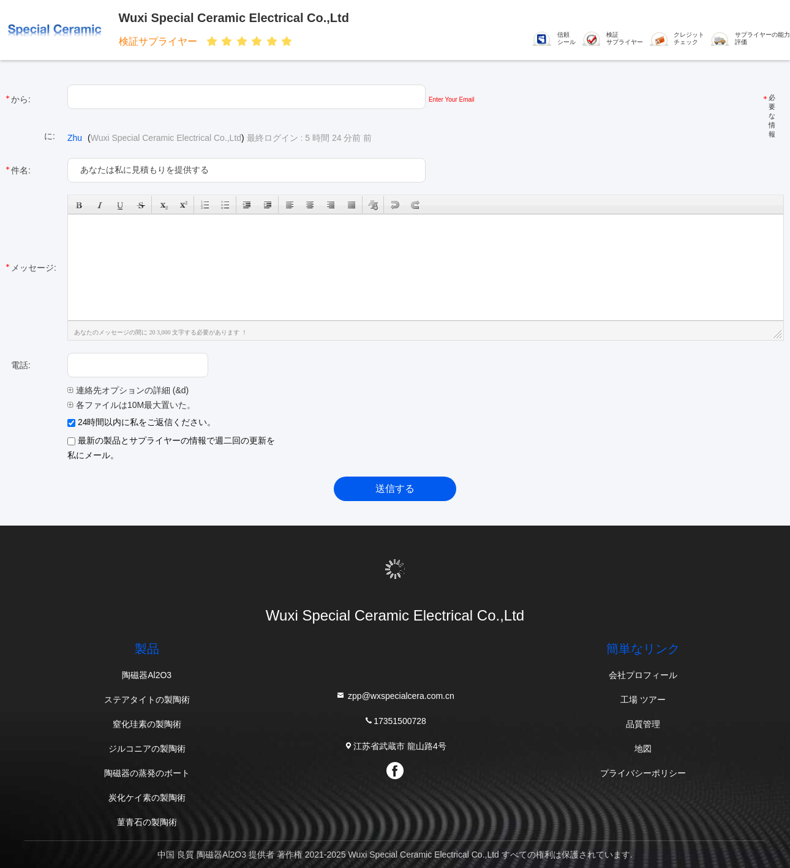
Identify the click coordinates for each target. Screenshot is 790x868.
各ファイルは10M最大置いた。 (131, 405)
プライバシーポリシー (643, 773)
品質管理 (643, 724)
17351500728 (395, 720)
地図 (643, 748)
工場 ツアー (643, 699)
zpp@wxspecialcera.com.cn (395, 695)
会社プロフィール (643, 675)
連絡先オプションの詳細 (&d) (128, 390)
